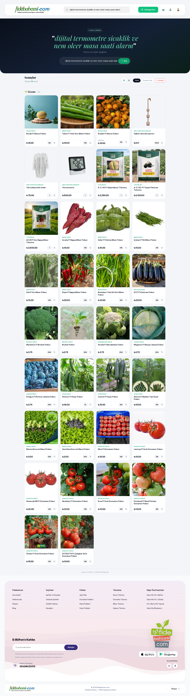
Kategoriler (148, 9)
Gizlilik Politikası (91, 690)
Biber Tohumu (118, 604)
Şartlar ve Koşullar (53, 595)
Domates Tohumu (120, 599)
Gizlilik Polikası (52, 604)
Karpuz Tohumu (119, 608)
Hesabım (49, 608)
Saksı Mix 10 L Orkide (155, 599)
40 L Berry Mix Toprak (155, 604)
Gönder (71, 647)
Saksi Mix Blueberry (154, 608)
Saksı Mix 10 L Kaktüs (155, 595)
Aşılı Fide (83, 595)
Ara (124, 61)
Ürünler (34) (147, 80)
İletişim (15, 604)
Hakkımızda (17, 599)
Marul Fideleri (85, 604)
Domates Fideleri (86, 599)
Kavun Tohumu (118, 595)
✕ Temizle (160, 80)
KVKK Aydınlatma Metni (107, 690)
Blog (14, 608)
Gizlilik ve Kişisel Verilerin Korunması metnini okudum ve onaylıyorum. (37, 657)
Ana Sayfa (16, 595)
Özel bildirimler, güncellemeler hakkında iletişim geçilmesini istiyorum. (38, 654)
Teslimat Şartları (52, 599)
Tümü (137, 80)
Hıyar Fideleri (85, 608)
